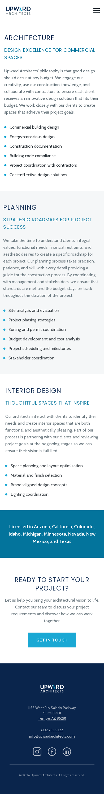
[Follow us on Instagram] (37, 751)
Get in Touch (52, 641)
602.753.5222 (52, 730)
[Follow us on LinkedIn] (67, 751)
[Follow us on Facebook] (52, 751)
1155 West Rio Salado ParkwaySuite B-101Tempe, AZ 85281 (52, 713)
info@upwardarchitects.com (52, 736)
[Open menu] (96, 10)
